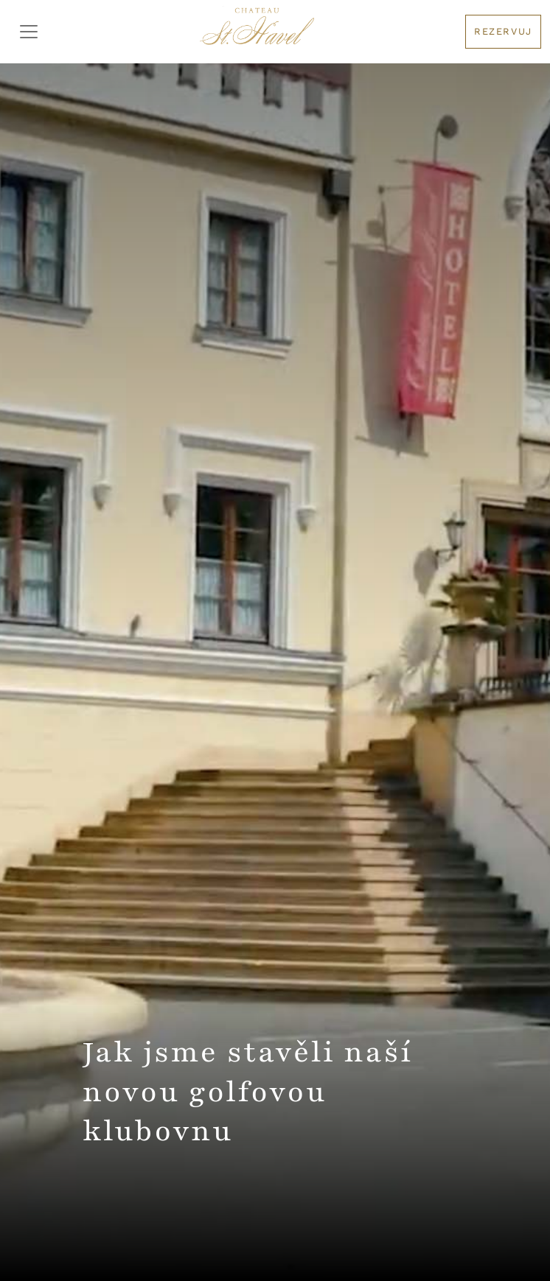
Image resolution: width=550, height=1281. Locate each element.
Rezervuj (503, 31)
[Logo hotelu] (257, 31)
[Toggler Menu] (29, 32)
